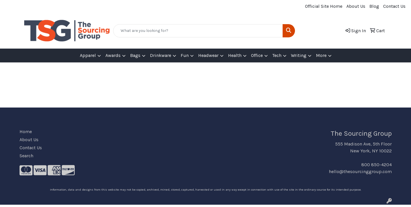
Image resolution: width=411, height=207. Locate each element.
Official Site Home (323, 6)
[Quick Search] (198, 30)
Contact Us (394, 6)
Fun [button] (185, 55)
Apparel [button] (88, 55)
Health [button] (235, 55)
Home (26, 131)
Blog (374, 6)
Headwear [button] (208, 55)
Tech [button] (276, 55)
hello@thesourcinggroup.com (360, 171)
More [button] (321, 55)
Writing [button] (298, 55)
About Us (355, 6)
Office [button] (257, 55)
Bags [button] (135, 55)
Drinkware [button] (160, 55)
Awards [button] (113, 55)
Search (26, 155)
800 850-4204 (376, 164)
